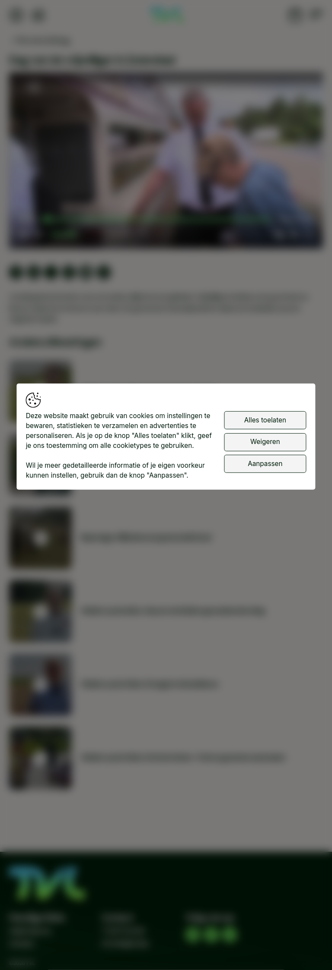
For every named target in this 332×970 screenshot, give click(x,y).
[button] (167, 162)
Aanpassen (265, 463)
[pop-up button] (293, 234)
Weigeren (265, 442)
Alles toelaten (265, 420)
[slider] (158, 219)
